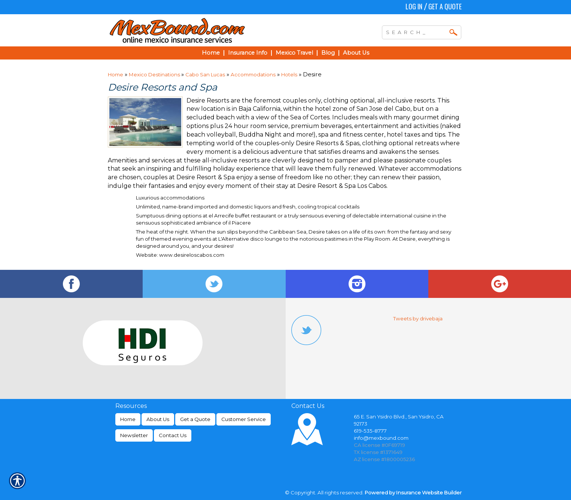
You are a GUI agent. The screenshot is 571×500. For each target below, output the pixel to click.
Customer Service (243, 419)
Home (115, 74)
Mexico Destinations (155, 74)
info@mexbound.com (381, 438)
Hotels (289, 74)
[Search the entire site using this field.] (416, 31)
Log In (414, 6)
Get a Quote (445, 6)
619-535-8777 (370, 431)
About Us (157, 419)
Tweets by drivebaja (418, 318)
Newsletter (134, 435)
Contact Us (172, 435)
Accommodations (253, 74)
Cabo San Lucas (205, 74)
